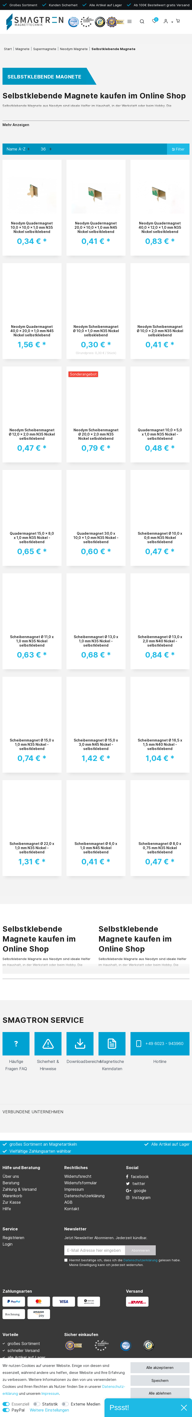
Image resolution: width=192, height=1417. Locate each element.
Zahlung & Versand (19, 1189)
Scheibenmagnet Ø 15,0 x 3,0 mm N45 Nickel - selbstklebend (96, 744)
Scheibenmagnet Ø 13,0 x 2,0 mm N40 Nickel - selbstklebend (160, 641)
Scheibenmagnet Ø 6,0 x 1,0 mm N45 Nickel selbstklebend (95, 847)
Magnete (23, 49)
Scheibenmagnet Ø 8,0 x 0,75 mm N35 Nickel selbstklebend (159, 847)
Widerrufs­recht (78, 1176)
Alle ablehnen (160, 1393)
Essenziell (20, 1404)
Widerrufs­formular (80, 1182)
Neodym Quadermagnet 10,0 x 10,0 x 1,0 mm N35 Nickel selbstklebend (32, 227)
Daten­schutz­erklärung (84, 1195)
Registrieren (13, 1237)
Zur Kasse (11, 1202)
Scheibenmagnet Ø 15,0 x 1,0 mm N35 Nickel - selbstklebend (32, 744)
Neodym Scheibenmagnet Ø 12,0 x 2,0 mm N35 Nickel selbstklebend (32, 434)
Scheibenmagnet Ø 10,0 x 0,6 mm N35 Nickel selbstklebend (160, 537)
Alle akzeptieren (160, 1367)
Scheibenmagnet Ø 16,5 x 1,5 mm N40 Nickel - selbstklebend (160, 744)
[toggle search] (142, 22)
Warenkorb (12, 1195)
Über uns (10, 1176)
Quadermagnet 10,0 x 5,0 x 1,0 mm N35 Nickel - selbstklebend (160, 434)
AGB (68, 1202)
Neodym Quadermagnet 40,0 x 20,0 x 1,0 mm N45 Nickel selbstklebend (32, 330)
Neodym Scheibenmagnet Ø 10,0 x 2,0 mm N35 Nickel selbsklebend (160, 330)
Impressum (50, 1393)
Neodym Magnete (74, 49)
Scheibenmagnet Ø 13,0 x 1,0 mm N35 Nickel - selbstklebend (96, 641)
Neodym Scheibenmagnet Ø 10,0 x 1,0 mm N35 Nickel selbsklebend (96, 330)
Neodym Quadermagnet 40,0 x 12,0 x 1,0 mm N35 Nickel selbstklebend (159, 227)
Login (7, 1244)
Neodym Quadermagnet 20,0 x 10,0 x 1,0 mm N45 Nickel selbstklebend (95, 227)
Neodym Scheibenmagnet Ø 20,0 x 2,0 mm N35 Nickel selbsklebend (96, 434)
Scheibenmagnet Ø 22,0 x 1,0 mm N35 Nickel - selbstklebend (32, 847)
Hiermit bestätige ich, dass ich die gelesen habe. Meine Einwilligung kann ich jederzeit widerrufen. (124, 1262)
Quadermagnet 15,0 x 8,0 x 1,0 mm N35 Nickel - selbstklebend (32, 537)
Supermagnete (44, 49)
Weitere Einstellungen (49, 1410)
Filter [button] (178, 149)
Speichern (160, 1380)
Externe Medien (85, 1404)
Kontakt (71, 1208)
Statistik (50, 1404)
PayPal (18, 1410)
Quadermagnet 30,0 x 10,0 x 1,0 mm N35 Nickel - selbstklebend (96, 537)
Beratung (10, 1182)
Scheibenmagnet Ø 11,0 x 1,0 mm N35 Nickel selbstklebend (32, 641)
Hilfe (6, 1208)
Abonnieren (141, 1250)
